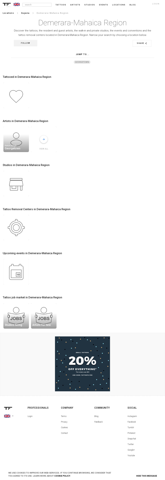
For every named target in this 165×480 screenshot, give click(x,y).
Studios (89, 5)
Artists (75, 5)
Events (103, 5)
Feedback (98, 422)
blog (133, 5)
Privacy (64, 422)
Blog (96, 416)
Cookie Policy (62, 476)
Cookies (64, 427)
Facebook (132, 422)
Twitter (131, 444)
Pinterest (131, 433)
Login (30, 416)
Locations (118, 5)
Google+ (131, 450)
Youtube (131, 455)
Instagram (132, 416)
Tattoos (61, 5)
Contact (64, 433)
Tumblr (131, 427)
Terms (64, 416)
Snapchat (132, 439)
